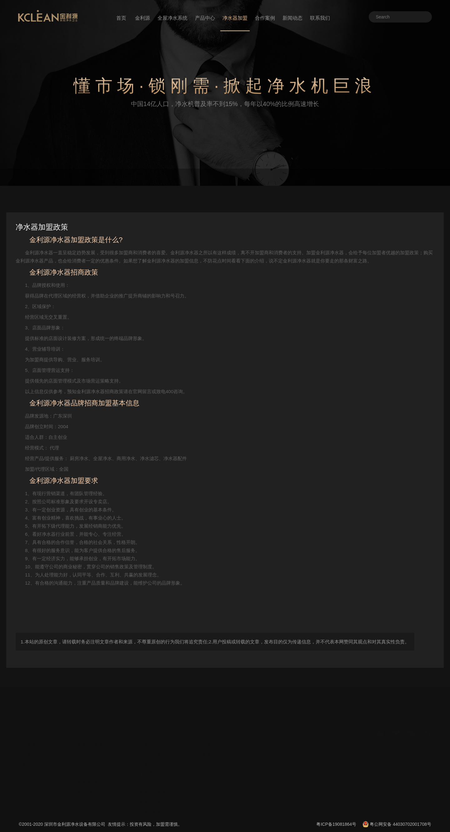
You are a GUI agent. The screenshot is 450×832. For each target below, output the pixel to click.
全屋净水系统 (173, 18)
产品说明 (85, 780)
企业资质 (373, 735)
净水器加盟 (235, 18)
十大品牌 (422, 744)
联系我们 (320, 18)
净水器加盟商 (152, 780)
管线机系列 (88, 761)
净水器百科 (150, 770)
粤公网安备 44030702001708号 (400, 824)
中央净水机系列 (92, 741)
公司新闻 (148, 731)
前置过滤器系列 (92, 731)
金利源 (142, 18)
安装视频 (148, 809)
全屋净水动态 (152, 751)
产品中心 (205, 18)
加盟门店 (398, 735)
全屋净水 (422, 735)
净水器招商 (150, 799)
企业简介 (31, 731)
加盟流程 (348, 744)
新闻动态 (292, 18)
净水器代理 (150, 790)
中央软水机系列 (92, 751)
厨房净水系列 (90, 770)
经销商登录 (208, 731)
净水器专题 (150, 741)
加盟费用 (373, 744)
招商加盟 (31, 751)
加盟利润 (398, 744)
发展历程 (31, 741)
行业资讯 (148, 761)
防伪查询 (206, 741)
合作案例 (265, 18)
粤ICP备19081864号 (336, 824)
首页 (121, 18)
